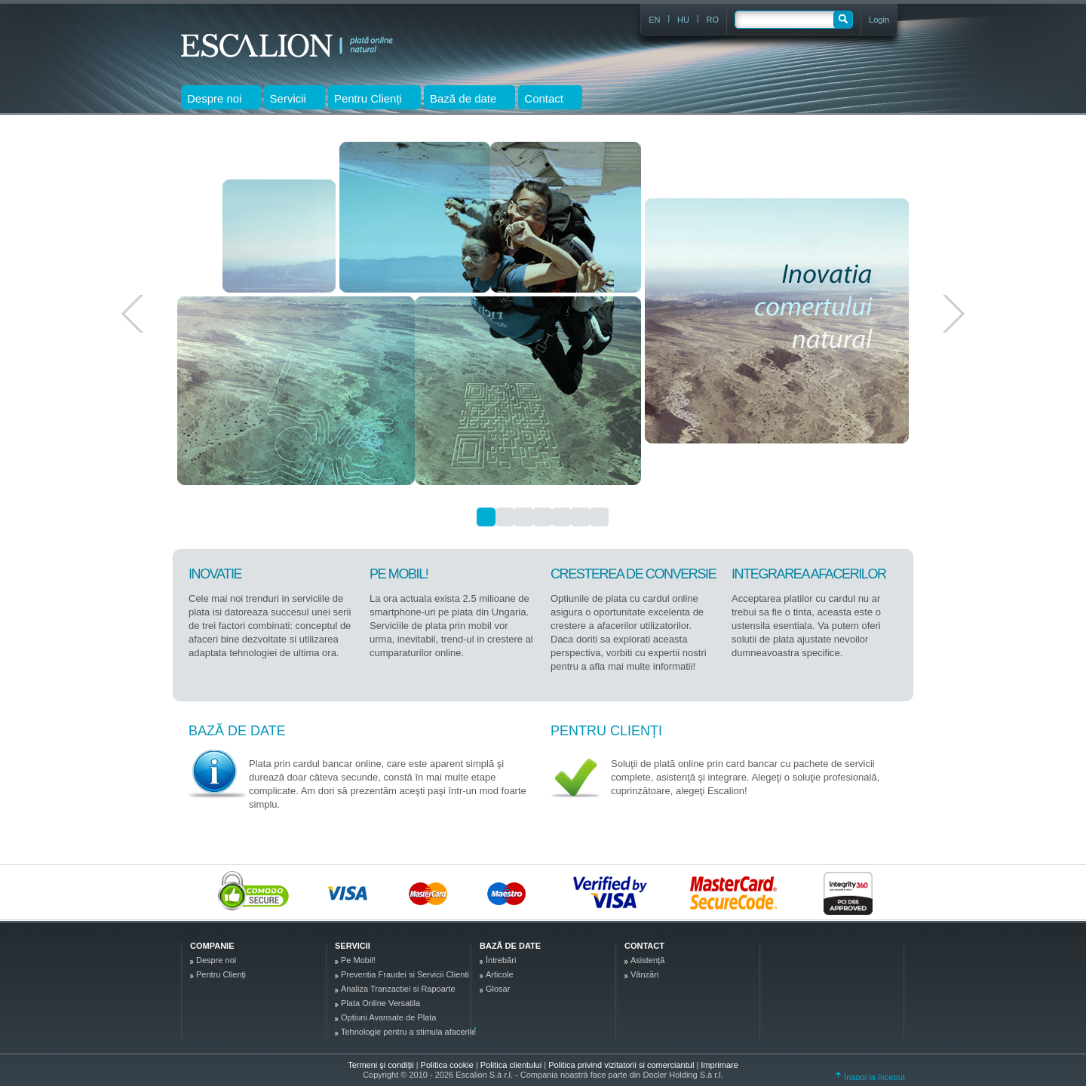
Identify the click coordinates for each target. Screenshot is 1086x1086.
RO (713, 19)
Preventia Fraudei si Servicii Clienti (405, 974)
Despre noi (216, 960)
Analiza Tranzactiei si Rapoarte (398, 988)
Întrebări (501, 960)
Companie (212, 945)
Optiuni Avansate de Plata (388, 1017)
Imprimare (719, 1064)
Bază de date (237, 730)
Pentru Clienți (606, 730)
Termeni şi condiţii (380, 1064)
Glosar (498, 988)
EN (654, 19)
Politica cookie (448, 1064)
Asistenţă (647, 960)
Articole (500, 974)
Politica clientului (512, 1064)
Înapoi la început (870, 1076)
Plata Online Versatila (380, 1003)
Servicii (352, 945)
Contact (644, 945)
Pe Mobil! (358, 960)
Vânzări (644, 974)
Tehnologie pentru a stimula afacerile (408, 1031)
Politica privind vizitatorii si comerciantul (622, 1064)
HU (683, 19)
